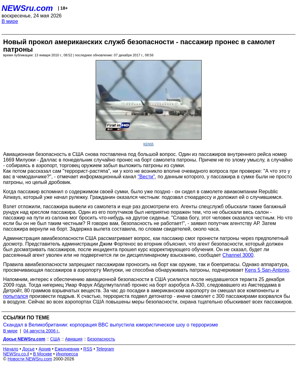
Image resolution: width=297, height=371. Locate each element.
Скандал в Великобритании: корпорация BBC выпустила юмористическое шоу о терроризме (110, 324)
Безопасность (101, 338)
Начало (10, 348)
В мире (10, 21)
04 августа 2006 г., (41, 330)
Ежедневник (67, 348)
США (55, 338)
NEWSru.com (27, 8)
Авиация (74, 338)
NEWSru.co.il (16, 353)
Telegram (105, 348)
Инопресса (67, 353)
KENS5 (148, 144)
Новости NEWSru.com (29, 358)
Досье (28, 348)
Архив (45, 348)
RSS (87, 348)
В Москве (42, 353)
